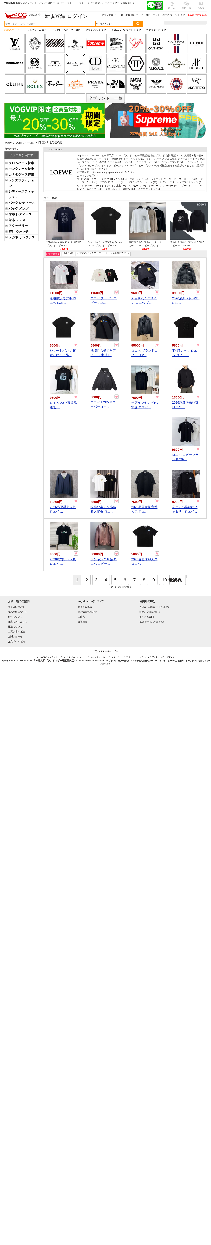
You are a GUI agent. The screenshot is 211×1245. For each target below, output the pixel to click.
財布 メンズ (17, 220)
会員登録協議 (85, 606)
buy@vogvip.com (197, 15)
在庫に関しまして (17, 621)
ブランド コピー (179, 15)
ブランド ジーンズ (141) (113, 182)
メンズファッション (21, 183)
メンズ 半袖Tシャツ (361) (113, 178)
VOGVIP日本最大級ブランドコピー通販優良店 (49, 660)
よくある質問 (146, 616)
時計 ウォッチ (19, 231)
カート (199, 23)
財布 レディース (20, 214)
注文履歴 (172, 23)
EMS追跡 (130, 15)
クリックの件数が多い (117, 253)
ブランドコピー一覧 (112, 15)
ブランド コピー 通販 (88, 2)
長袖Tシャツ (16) (139, 178)
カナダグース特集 (21, 174)
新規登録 (55, 16)
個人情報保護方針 (87, 611)
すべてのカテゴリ (87, 178)
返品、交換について (150, 611)
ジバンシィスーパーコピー (78, 657)
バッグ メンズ (19, 208)
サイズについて (16, 606)
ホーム (28, 143)
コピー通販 (186, 7)
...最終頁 (173, 579)
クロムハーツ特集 (21, 163)
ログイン (77, 16)
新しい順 (68, 253)
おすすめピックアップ (89, 253)
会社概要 (82, 621)
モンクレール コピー (101, 657)
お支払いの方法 (16, 641)
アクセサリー (18, 226)
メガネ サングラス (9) (149, 189)
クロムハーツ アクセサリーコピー (129, 657)
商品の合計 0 (11, 148)
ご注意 (81, 616)
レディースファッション (21, 194)
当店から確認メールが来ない (154, 606)
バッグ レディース (22, 203)
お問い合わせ (15, 636)
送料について (15, 616)
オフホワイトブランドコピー (50, 657)
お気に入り (186, 23)
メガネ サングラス (22, 237)
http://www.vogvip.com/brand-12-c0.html (113, 172)
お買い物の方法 (16, 631)
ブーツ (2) (186, 185)
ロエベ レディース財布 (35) (120, 189)
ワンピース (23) (137, 185)
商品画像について (17, 611)
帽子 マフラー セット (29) (143, 182)
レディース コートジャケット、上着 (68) (104, 185)
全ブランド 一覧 (105, 98)
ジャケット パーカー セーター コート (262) (174, 178)
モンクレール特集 (21, 168)
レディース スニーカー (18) (163, 185)
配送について (15, 626)
